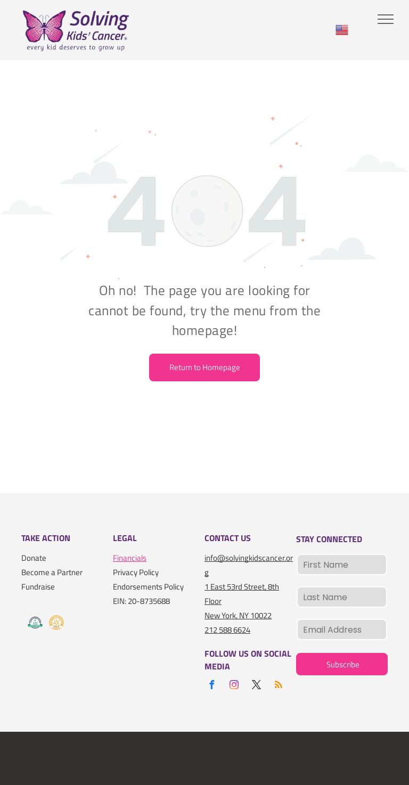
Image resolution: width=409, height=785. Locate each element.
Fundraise (38, 586)
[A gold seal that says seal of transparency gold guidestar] (56, 623)
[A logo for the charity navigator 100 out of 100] (35, 623)
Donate (33, 558)
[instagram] (234, 686)
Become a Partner (52, 572)
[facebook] (211, 686)
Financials (129, 558)
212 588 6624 (227, 630)
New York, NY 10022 (238, 615)
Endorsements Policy (148, 586)
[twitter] (256, 686)
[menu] (385, 19)
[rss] (278, 686)
